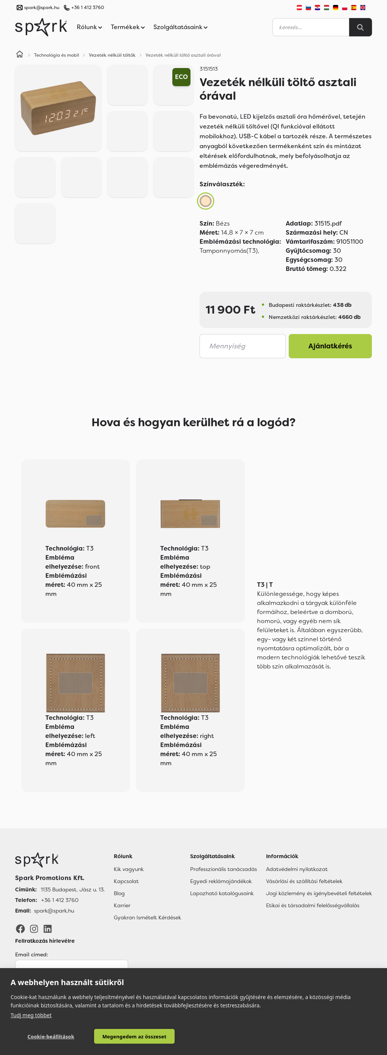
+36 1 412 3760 (87, 8)
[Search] (360, 27)
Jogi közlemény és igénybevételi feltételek (319, 893)
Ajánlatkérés (330, 346)
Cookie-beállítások (46, 1036)
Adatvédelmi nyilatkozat (297, 869)
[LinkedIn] (47, 928)
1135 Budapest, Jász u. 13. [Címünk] (73, 889)
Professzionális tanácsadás (223, 869)
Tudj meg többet (31, 1014)
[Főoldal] (60, 860)
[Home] (19, 55)
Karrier (122, 905)
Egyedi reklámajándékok (221, 881)
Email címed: (31, 954)
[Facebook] (20, 928)
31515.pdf (314, 223)
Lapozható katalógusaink (222, 893)
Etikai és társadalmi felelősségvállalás (312, 905)
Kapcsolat (126, 881)
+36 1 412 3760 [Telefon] (60, 900)
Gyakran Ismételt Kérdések (147, 917)
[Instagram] (34, 928)
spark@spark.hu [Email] (54, 910)
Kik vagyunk (129, 869)
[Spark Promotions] (41, 27)
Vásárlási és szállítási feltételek (304, 881)
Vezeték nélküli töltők (112, 55)
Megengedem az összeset (121, 1036)
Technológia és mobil (56, 55)
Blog (119, 893)
